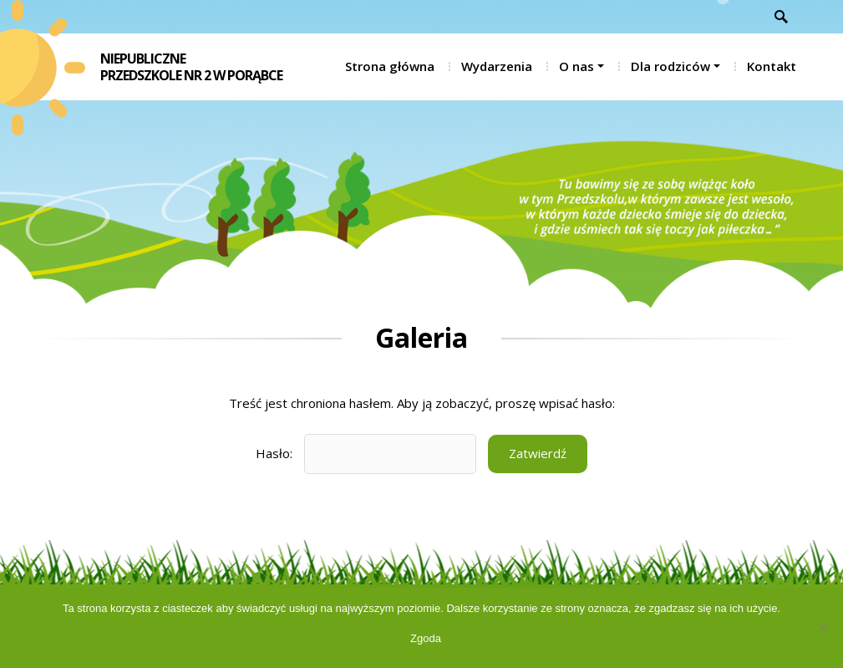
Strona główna (389, 66)
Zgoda (425, 638)
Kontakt (771, 66)
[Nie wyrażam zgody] (822, 628)
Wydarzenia (496, 66)
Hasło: (366, 454)
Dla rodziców (670, 66)
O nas (576, 66)
